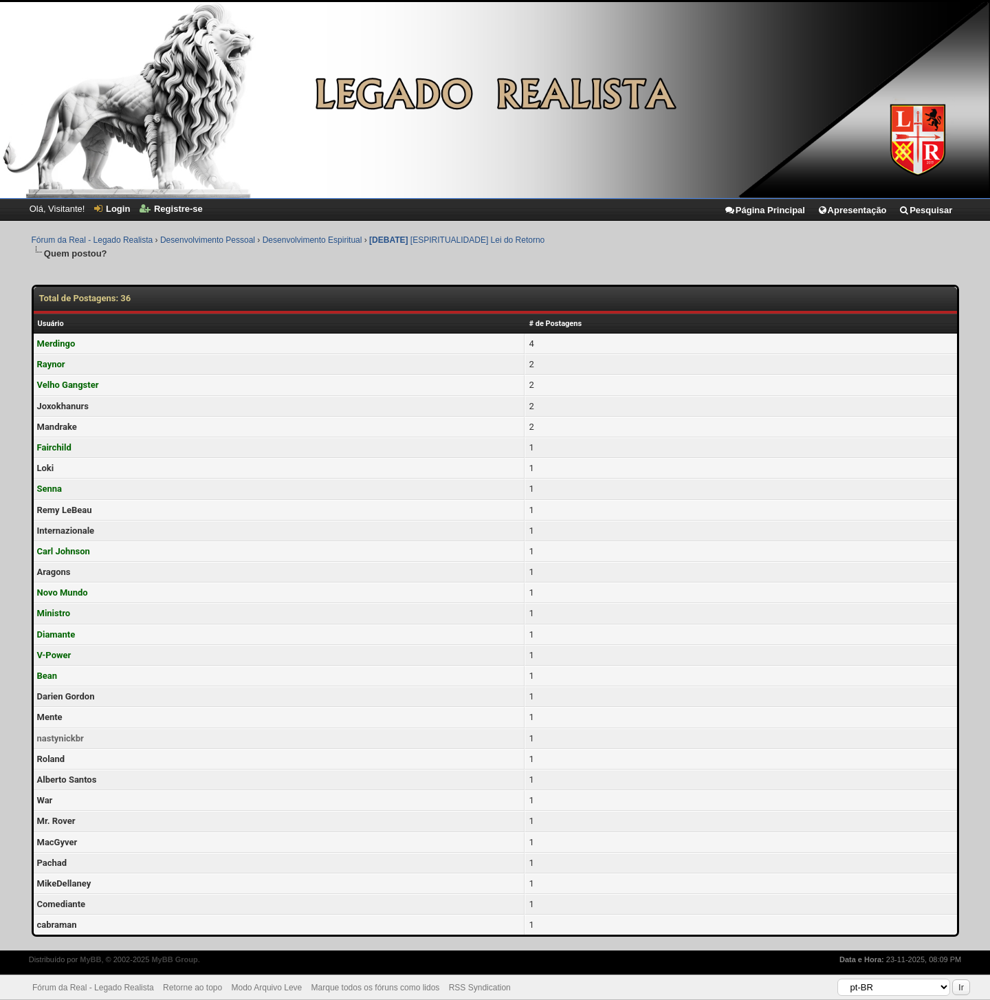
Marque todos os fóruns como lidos (375, 987)
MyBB (90, 959)
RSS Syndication (480, 987)
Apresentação (852, 210)
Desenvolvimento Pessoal (207, 240)
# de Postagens (555, 323)
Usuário (51, 323)
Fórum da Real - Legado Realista (92, 240)
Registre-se (171, 209)
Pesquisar (925, 210)
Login (112, 209)
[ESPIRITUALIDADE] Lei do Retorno (456, 240)
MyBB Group (174, 959)
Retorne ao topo (192, 987)
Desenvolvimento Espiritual (312, 240)
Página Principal (764, 210)
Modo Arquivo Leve (267, 987)
